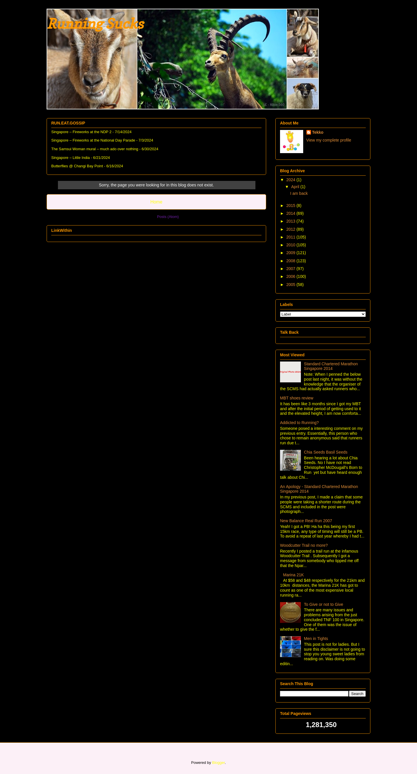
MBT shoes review (296, 398)
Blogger (218, 762)
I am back (299, 193)
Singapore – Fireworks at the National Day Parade (93, 140)
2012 (291, 229)
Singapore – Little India (70, 157)
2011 (291, 237)
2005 (291, 284)
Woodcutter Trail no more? (304, 545)
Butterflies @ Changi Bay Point (77, 166)
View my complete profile (328, 140)
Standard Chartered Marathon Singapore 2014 (331, 366)
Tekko (317, 132)
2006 (291, 276)
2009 (291, 252)
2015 (291, 205)
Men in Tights (316, 638)
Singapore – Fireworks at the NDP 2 (81, 132)
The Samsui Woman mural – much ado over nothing (94, 149)
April (295, 186)
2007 (291, 268)
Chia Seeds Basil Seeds (326, 452)
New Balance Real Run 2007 (306, 520)
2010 (291, 245)
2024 (291, 179)
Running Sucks (95, 23)
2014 (291, 213)
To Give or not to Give (323, 604)
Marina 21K (293, 575)
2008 (291, 260)
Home (156, 201)
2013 (291, 221)
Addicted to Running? (299, 422)
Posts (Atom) (168, 216)
